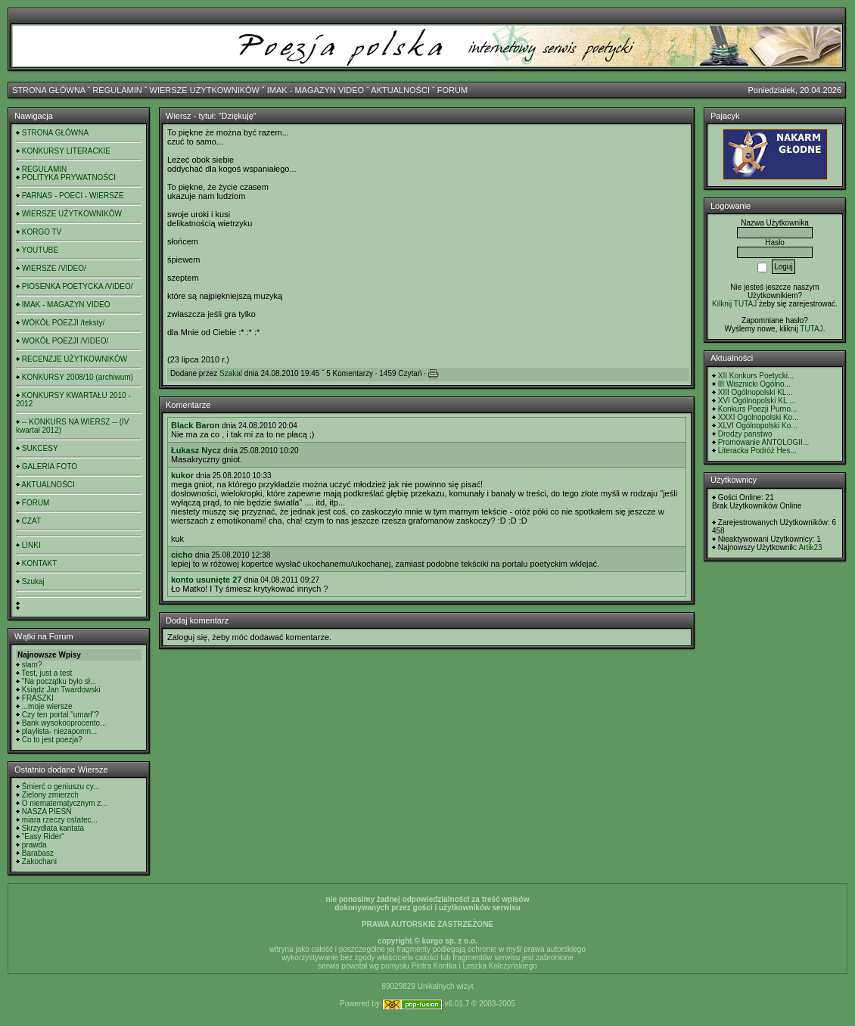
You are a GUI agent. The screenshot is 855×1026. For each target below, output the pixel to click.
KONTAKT (39, 563)
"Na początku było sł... (59, 681)
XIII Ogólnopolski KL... (755, 392)
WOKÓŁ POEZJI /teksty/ (63, 323)
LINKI (31, 545)
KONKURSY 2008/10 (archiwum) (77, 377)
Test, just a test (47, 673)
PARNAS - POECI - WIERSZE (73, 195)
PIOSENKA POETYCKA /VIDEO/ (77, 286)
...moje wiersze (47, 706)
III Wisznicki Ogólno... (754, 384)
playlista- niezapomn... (60, 731)
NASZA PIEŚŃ (47, 811)
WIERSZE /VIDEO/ (54, 268)
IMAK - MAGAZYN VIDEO (315, 90)
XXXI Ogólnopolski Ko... (758, 417)
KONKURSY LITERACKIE (66, 151)
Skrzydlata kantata (53, 828)
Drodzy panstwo (745, 434)
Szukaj (33, 581)
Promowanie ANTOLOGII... (763, 442)
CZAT (31, 521)
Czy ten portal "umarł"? (60, 714)
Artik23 (810, 547)
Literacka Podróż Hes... (757, 450)
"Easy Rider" (43, 836)
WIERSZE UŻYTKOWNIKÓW (205, 90)
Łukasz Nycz (196, 450)
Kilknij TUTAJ (734, 304)
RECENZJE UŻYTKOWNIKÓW (74, 359)
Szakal (230, 373)
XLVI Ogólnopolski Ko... (757, 425)
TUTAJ (811, 329)
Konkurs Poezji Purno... (757, 409)
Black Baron (195, 425)
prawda (34, 845)
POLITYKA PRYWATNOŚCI (69, 177)
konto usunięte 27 (206, 579)
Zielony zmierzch (50, 795)
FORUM (452, 90)
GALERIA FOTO (49, 466)
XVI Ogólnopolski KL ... (756, 400)
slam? (32, 665)
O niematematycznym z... (64, 803)
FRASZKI (38, 698)
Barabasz (38, 853)
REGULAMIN (116, 90)
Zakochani (39, 861)
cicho (182, 554)
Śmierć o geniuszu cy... (61, 786)
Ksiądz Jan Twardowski (61, 690)
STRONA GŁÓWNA (49, 90)
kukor (182, 475)
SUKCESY (40, 448)
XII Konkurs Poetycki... (756, 376)
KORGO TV (42, 232)
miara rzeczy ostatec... (60, 820)
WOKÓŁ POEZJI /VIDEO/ (65, 341)
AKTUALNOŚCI (400, 90)
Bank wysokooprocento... (64, 723)
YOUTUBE (40, 250)
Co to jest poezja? (52, 739)
